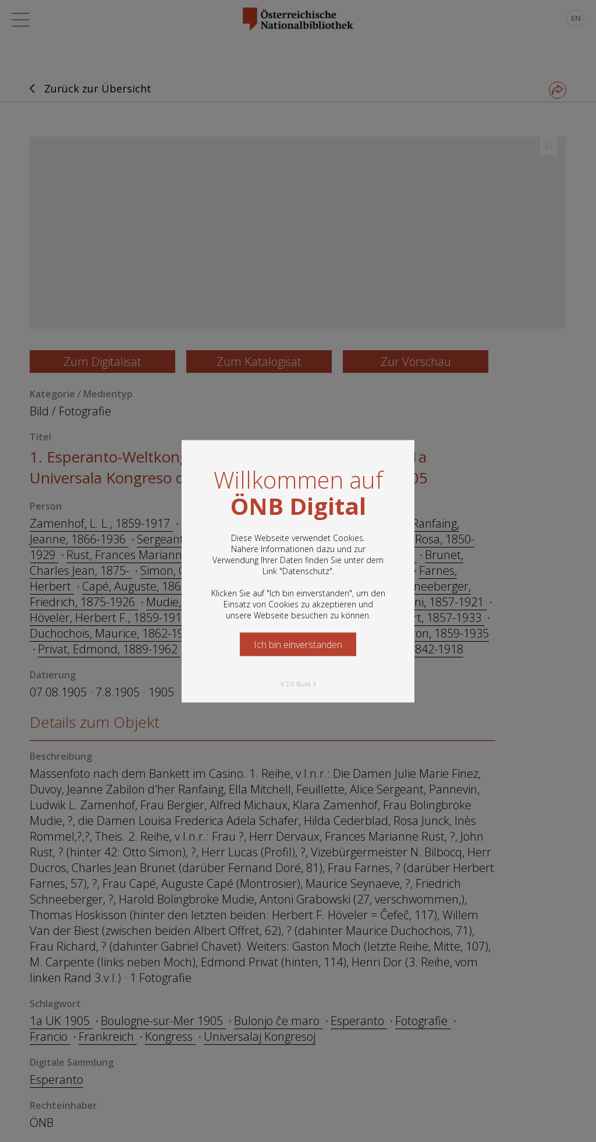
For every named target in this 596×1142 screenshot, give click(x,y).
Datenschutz (305, 570)
